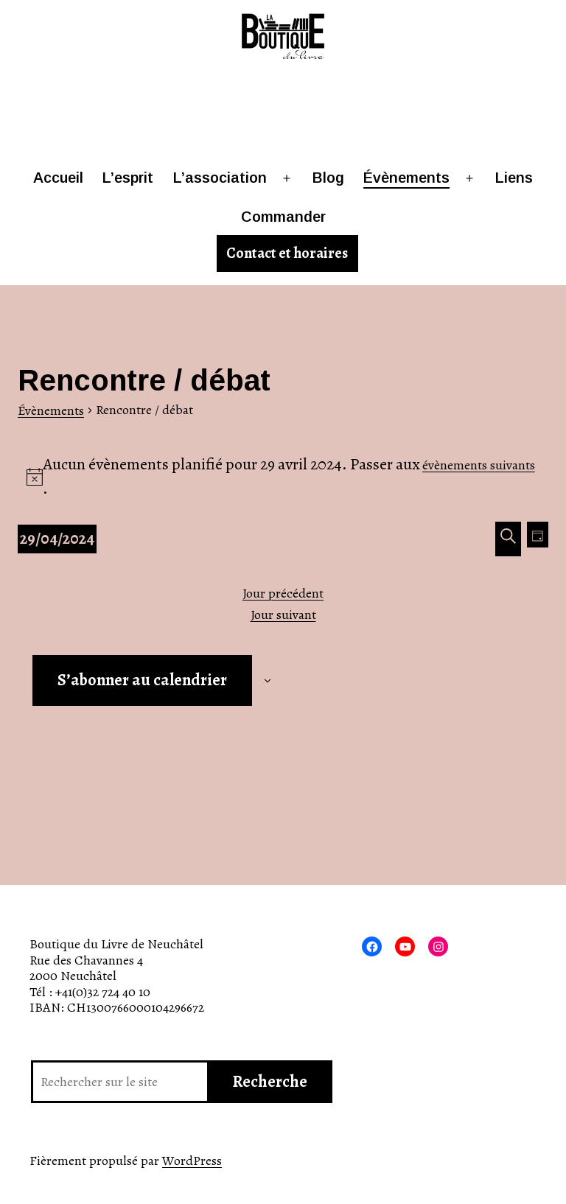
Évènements (406, 177)
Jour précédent (283, 594)
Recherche (269, 1082)
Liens (514, 177)
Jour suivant (283, 615)
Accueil (58, 177)
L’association (220, 177)
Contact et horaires (287, 253)
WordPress (192, 1160)
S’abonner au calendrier (142, 680)
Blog (328, 177)
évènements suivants (478, 465)
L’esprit (127, 177)
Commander (283, 217)
